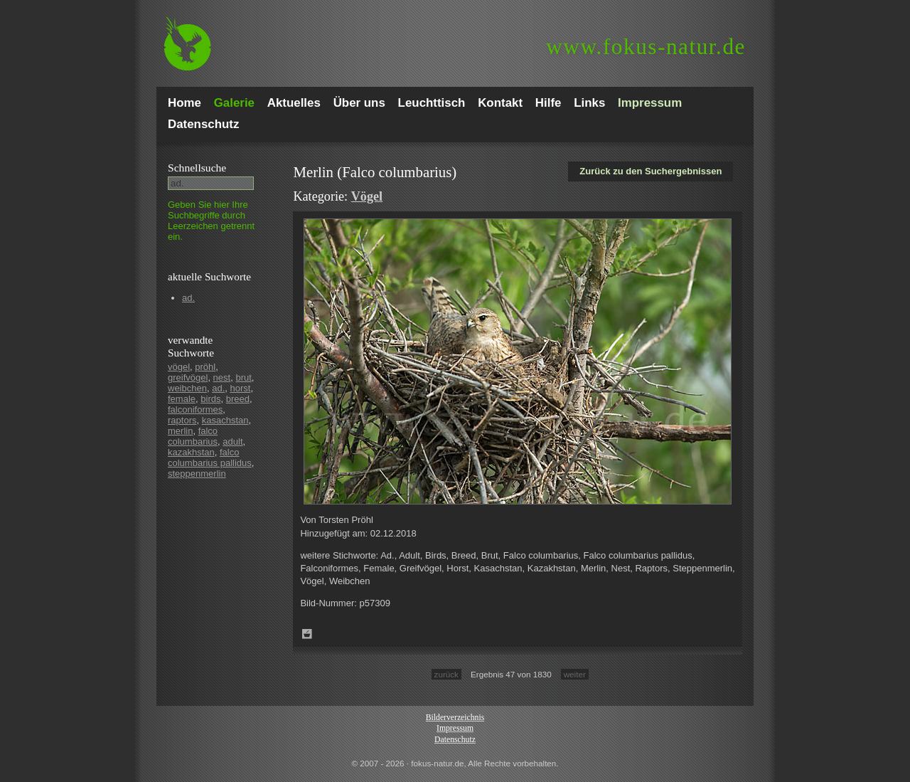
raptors (182, 420)
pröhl (205, 366)
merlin (180, 431)
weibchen (187, 388)
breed (238, 398)
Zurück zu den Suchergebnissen (650, 171)
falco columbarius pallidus (210, 457)
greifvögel (188, 377)
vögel (179, 366)
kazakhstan (191, 452)
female (182, 398)
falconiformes (195, 409)
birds (210, 398)
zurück (446, 674)
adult (232, 441)
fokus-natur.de (646, 46)
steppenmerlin (197, 473)
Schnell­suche (197, 168)
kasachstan (225, 420)
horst (240, 388)
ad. (188, 297)
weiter (575, 674)
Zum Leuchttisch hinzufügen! (307, 634)
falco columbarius (193, 436)
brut (243, 377)
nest (222, 377)
